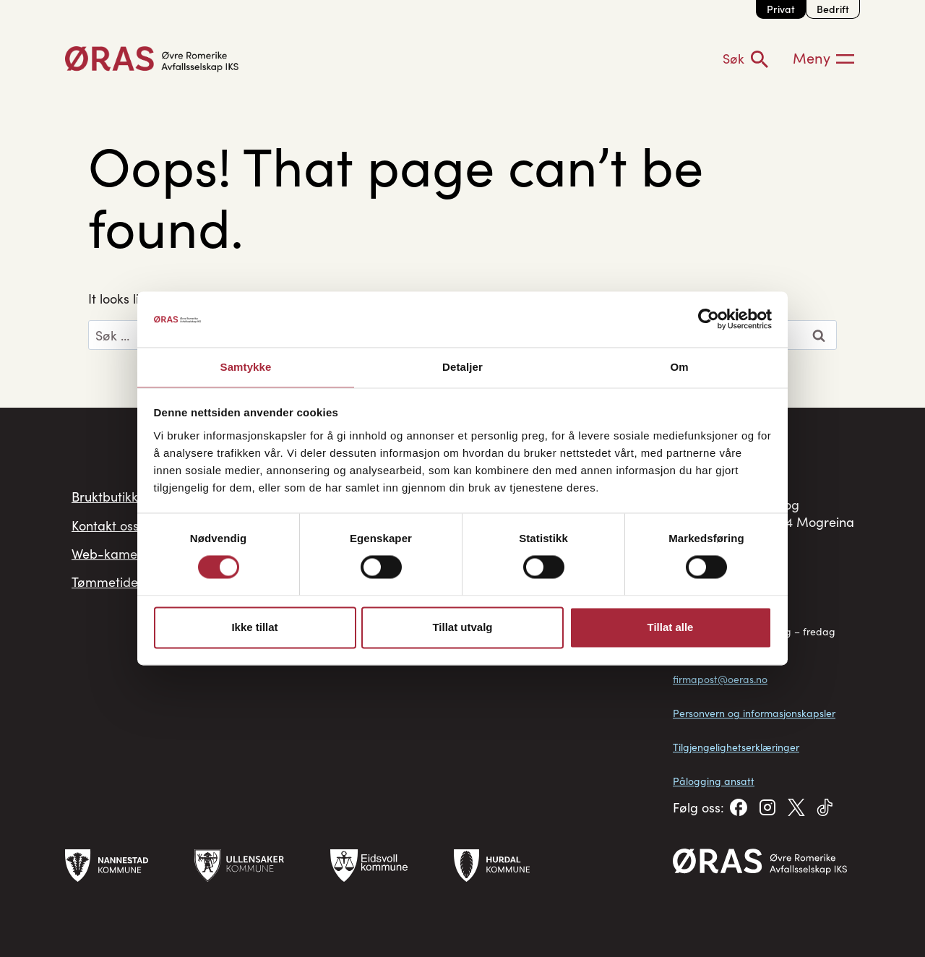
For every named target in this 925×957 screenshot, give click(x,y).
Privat (781, 9)
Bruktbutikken (112, 499)
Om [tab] (679, 366)
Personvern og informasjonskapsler (754, 713)
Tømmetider (107, 599)
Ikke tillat (254, 628)
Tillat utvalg (462, 628)
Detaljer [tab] (462, 366)
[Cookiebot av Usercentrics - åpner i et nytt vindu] (708, 319)
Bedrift (833, 9)
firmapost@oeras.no (720, 679)
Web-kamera (111, 566)
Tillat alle (671, 628)
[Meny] (823, 59)
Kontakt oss (105, 532)
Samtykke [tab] (246, 366)
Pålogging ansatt (713, 781)
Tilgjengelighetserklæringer (736, 747)
